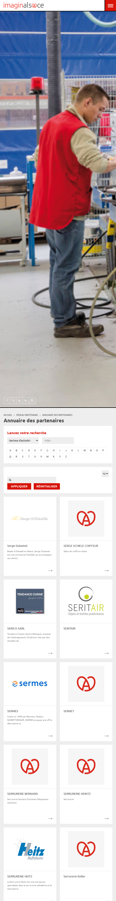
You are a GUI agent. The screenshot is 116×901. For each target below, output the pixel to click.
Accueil (8, 415)
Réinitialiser (46, 486)
